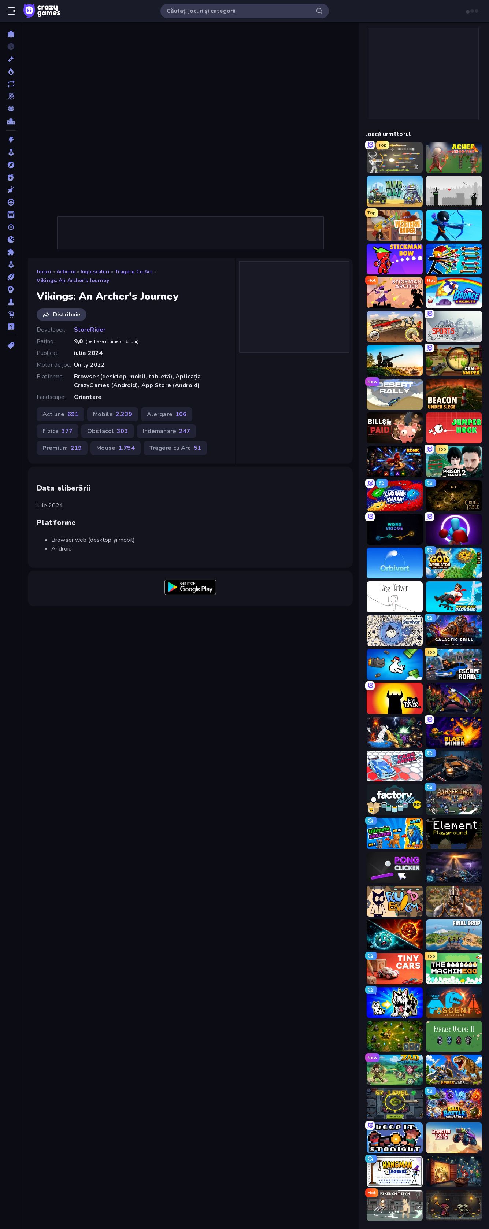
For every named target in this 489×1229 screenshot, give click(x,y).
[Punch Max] (454, 529)
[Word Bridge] (394, 529)
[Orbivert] (394, 563)
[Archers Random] (454, 225)
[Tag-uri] (11, 345)
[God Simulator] (454, 563)
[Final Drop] (454, 935)
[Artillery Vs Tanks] (394, 360)
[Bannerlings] (454, 800)
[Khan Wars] (454, 901)
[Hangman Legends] (394, 1171)
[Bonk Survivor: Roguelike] (394, 461)
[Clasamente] (11, 121)
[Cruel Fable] (454, 496)
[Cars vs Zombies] (454, 766)
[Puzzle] (11, 252)
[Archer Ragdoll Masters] (454, 259)
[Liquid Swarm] (394, 496)
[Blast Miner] (454, 732)
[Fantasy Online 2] (454, 1036)
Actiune (65, 271)
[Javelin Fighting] (454, 191)
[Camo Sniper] (454, 360)
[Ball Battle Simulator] (454, 1104)
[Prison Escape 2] (454, 461)
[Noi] (11, 59)
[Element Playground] (454, 833)
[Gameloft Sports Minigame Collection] (454, 326)
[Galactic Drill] (454, 631)
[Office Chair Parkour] (454, 597)
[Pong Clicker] (394, 867)
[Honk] (394, 664)
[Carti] (11, 177)
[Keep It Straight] (394, 1138)
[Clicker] (11, 190)
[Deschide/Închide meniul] (12, 11)
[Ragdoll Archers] (394, 157)
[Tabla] (11, 302)
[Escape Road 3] (454, 664)
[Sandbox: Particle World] (394, 732)
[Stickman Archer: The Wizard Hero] (394, 293)
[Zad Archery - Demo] (394, 1070)
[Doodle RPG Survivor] (394, 631)
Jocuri (44, 271)
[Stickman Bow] (394, 259)
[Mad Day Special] (394, 191)
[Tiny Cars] (394, 968)
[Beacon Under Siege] (454, 394)
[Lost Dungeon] (454, 1205)
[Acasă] (11, 34)
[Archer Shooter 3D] (454, 157)
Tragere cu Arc (134, 271)
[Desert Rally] (394, 394)
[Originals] (11, 96)
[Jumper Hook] (454, 428)
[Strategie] (11, 289)
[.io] (11, 239)
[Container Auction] (454, 1171)
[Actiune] (11, 140)
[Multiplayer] (11, 109)
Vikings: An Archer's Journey (73, 280)
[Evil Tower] (394, 698)
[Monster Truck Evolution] (454, 1138)
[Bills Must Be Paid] (394, 428)
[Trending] (11, 71)
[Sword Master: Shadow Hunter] (454, 698)
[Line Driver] (394, 597)
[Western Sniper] (394, 225)
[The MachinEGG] (454, 968)
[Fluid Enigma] (394, 901)
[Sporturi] (11, 277)
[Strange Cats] (394, 1002)
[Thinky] (11, 314)
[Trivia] (11, 327)
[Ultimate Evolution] (394, 833)
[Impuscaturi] (11, 227)
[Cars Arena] (394, 766)
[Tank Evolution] (394, 1104)
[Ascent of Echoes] (454, 1002)
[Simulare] (11, 264)
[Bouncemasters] (454, 293)
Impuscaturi (95, 271)
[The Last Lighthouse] (454, 867)
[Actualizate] (11, 84)
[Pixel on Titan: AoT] (394, 1205)
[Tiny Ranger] (394, 1036)
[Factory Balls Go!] (394, 800)
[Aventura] (11, 165)
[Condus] (11, 202)
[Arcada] (11, 152)
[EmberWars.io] (454, 1070)
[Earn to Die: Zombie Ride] (394, 326)
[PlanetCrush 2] (394, 935)
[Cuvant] (11, 214)
